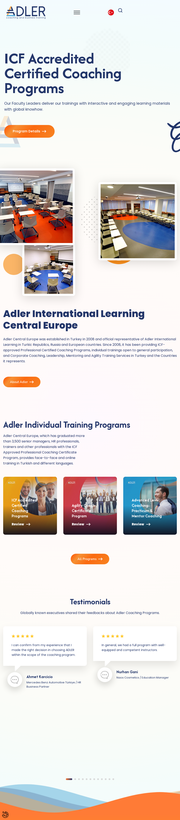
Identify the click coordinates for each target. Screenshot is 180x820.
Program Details (29, 131)
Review (21, 530)
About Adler (22, 382)
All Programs (90, 559)
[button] (69, 779)
